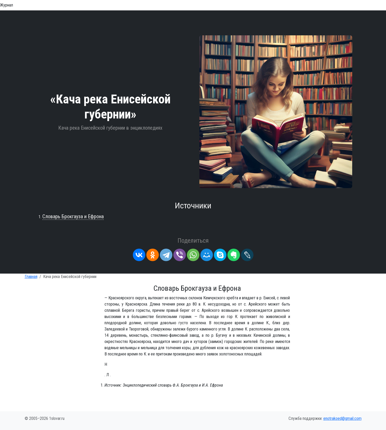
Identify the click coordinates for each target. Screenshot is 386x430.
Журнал (6, 5)
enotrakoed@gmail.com (342, 418)
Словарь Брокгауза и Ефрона (73, 216)
